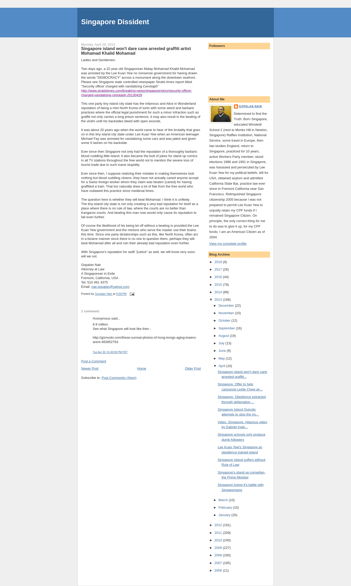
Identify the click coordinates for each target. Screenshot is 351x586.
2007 (219, 563)
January (224, 515)
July (221, 343)
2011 (219, 533)
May (222, 358)
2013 (219, 300)
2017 (219, 269)
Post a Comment (93, 361)
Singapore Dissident (115, 22)
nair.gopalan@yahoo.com (110, 287)
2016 (219, 277)
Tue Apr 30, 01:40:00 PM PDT (110, 352)
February (225, 507)
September (227, 328)
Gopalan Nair (250, 106)
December (226, 305)
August (224, 336)
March (223, 500)
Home (141, 368)
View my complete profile (228, 244)
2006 (219, 570)
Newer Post (90, 368)
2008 (219, 555)
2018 (219, 262)
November (226, 313)
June (222, 351)
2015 (219, 285)
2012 (219, 525)
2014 (219, 292)
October (224, 320)
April (222, 366)
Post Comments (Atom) (119, 378)
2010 (219, 540)
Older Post (193, 368)
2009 (219, 548)
